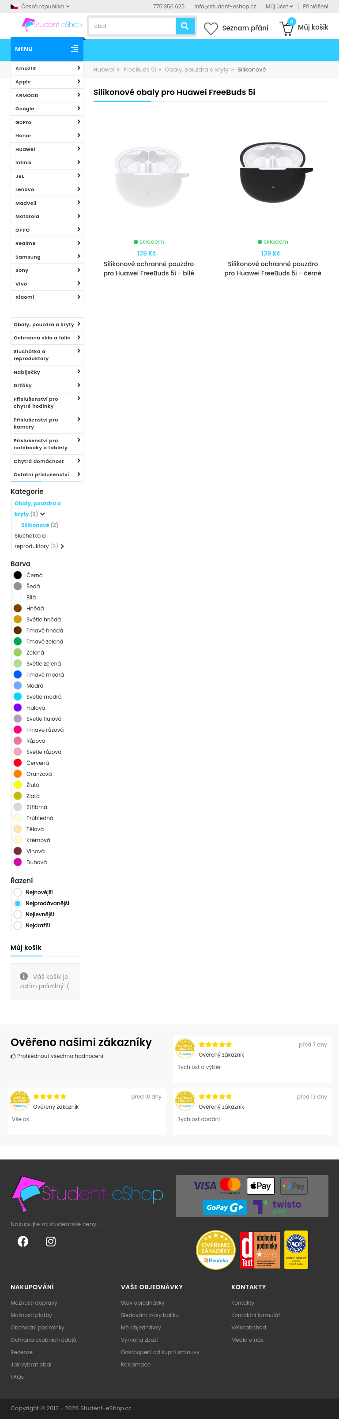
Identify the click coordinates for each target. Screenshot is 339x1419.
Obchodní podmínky (37, 1327)
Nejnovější (39, 892)
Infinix (23, 162)
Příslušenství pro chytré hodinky (36, 402)
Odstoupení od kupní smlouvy (160, 1352)
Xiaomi (24, 297)
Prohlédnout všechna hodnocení (57, 1056)
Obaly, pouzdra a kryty (44, 324)
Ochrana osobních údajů (43, 1340)
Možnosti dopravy (34, 1302)
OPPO (22, 229)
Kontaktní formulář (255, 1315)
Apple (23, 81)
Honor (23, 135)
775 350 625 (169, 6)
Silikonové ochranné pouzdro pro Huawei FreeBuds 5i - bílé (148, 269)
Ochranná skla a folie (42, 337)
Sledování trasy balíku (150, 1315)
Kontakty (242, 1302)
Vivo (21, 283)
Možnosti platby (31, 1315)
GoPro (23, 122)
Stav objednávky (143, 1302)
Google (24, 108)
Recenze (22, 1352)
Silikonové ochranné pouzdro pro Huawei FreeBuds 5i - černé (272, 269)
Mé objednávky (141, 1327)
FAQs (17, 1377)
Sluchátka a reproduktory (31, 355)
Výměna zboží (139, 1340)
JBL (19, 176)
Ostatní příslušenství (41, 474)
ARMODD (26, 95)
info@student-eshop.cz (225, 6)
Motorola (27, 216)
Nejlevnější (40, 914)
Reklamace (136, 1364)
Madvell (26, 203)
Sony (22, 270)
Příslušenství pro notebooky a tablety (41, 444)
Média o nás (247, 1340)
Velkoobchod (248, 1327)
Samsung (28, 256)
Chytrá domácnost (39, 461)
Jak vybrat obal (31, 1364)
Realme (25, 243)
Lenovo (24, 189)
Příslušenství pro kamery (36, 423)
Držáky (23, 385)
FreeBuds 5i (139, 69)
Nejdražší (38, 925)
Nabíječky (27, 372)
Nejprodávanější (47, 903)
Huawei (25, 149)
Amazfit (25, 68)
